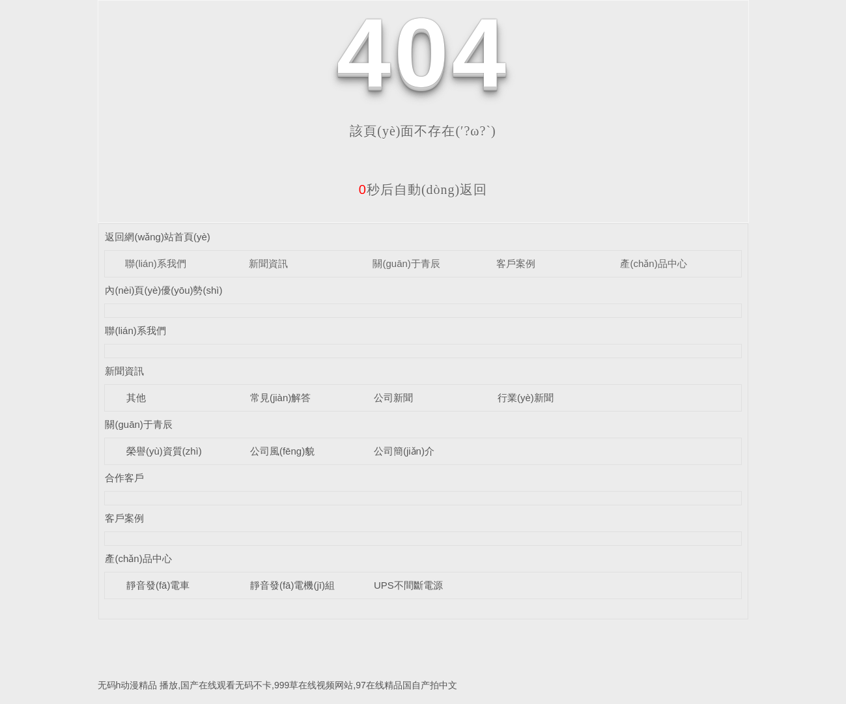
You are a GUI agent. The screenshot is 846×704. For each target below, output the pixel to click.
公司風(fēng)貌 (282, 451)
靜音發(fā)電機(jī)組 (292, 585)
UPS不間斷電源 (408, 585)
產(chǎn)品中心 (653, 263)
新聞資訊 (268, 263)
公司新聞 (393, 397)
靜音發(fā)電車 (158, 585)
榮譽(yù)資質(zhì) (164, 451)
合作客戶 (124, 477)
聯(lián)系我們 (155, 263)
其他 (136, 397)
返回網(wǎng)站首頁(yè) (157, 236)
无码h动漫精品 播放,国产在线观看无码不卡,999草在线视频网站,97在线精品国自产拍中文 (277, 685)
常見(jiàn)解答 (280, 397)
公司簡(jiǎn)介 (404, 451)
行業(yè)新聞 (526, 397)
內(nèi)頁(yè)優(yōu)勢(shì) (163, 290)
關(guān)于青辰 (406, 263)
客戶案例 (515, 263)
